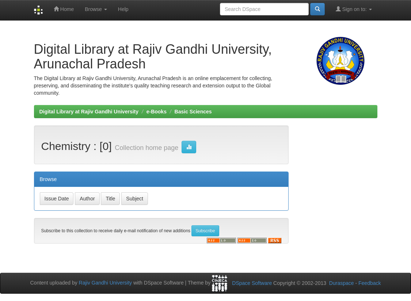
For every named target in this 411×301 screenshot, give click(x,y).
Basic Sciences (193, 111)
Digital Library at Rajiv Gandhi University (89, 111)
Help (123, 9)
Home (64, 9)
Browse (96, 9)
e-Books (156, 111)
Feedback (369, 283)
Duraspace (341, 283)
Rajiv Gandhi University (105, 283)
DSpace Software (252, 283)
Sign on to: (354, 9)
